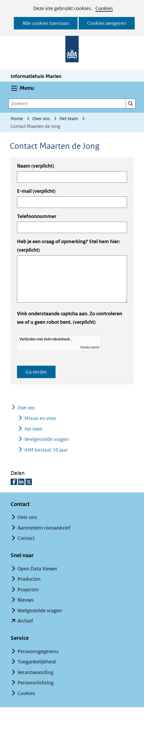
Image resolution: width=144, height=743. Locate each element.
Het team (33, 429)
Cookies (104, 8)
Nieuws (26, 600)
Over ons (26, 408)
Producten (29, 579)
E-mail (36, 191)
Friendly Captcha (89, 347)
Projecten (28, 590)
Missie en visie (40, 418)
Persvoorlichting (36, 683)
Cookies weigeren (106, 23)
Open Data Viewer (37, 569)
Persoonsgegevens (38, 651)
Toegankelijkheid (37, 662)
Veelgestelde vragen (46, 439)
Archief (25, 621)
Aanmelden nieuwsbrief (44, 528)
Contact (26, 538)
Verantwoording (35, 672)
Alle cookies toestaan (45, 23)
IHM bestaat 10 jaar (46, 450)
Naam (35, 166)
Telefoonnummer (36, 216)
